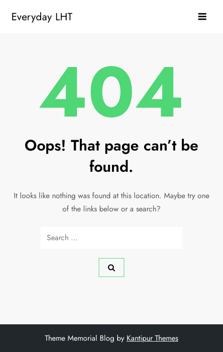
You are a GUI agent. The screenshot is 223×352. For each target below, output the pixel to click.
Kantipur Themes (152, 338)
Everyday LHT (41, 16)
